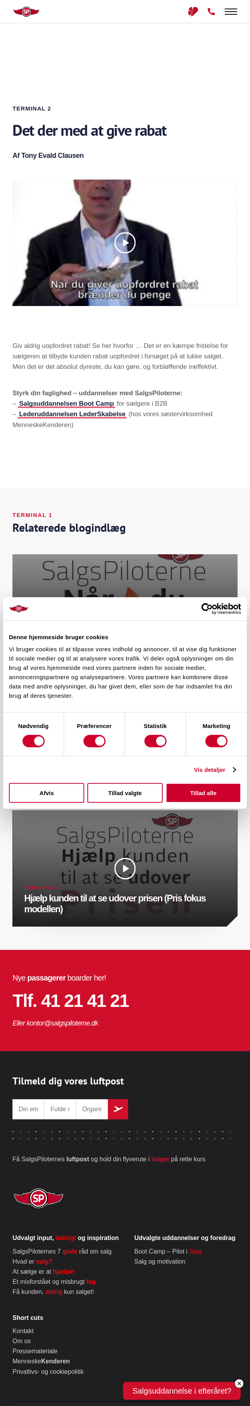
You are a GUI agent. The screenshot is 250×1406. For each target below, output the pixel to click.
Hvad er (32, 1261)
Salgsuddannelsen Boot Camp (66, 403)
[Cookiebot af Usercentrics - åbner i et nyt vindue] (207, 608)
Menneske (41, 1361)
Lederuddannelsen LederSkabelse (72, 414)
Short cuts (27, 1317)
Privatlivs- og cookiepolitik (47, 1371)
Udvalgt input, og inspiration (65, 1238)
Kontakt (22, 1331)
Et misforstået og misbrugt (53, 1281)
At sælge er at (43, 1271)
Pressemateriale (34, 1351)
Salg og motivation (160, 1261)
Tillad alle (203, 793)
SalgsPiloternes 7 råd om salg (61, 1251)
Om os (21, 1341)
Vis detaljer (210, 769)
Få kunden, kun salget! (53, 1291)
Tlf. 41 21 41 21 (70, 1001)
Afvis (47, 793)
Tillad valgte (125, 793)
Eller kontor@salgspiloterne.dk (55, 1023)
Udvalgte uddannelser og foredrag (184, 1238)
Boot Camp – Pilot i (167, 1251)
